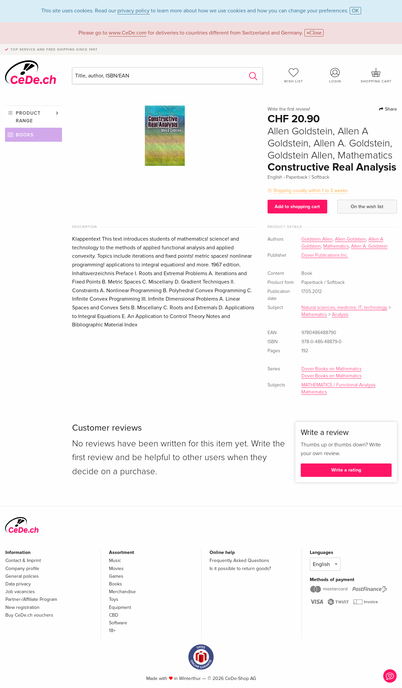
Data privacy (18, 584)
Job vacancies (20, 592)
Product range (28, 116)
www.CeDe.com (128, 32)
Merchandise (122, 592)
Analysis (340, 314)
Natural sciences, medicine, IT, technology (344, 307)
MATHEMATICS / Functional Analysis (338, 385)
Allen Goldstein (350, 239)
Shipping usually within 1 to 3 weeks (310, 190)
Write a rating (346, 470)
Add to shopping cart (297, 206)
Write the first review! (289, 109)
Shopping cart (376, 75)
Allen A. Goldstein (369, 246)
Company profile (22, 568)
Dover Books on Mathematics (331, 369)
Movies (116, 568)
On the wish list (367, 206)
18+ (112, 630)
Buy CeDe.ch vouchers (29, 615)
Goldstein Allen (317, 239)
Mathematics (336, 246)
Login (335, 75)
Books (25, 135)
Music (115, 560)
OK (355, 10)
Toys (113, 599)
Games (116, 576)
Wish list (293, 75)
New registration (22, 607)
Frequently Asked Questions (239, 560)
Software (118, 623)
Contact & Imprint (23, 560)
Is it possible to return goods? (240, 568)
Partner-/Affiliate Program (31, 599)
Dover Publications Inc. (324, 255)
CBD (113, 615)
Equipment (120, 607)
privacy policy (133, 10)
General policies (22, 576)
